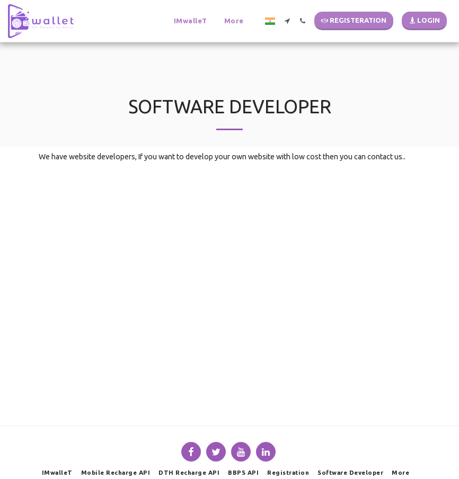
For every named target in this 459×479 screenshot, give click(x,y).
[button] (180, 21)
